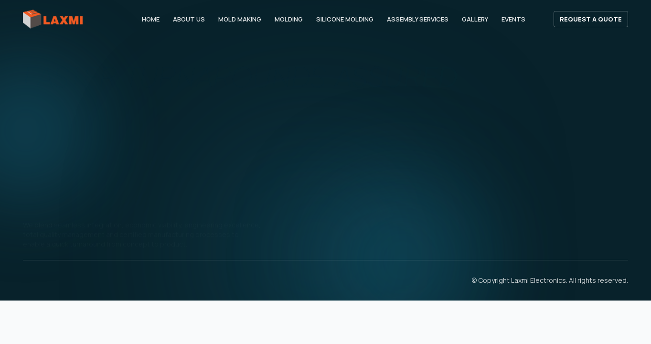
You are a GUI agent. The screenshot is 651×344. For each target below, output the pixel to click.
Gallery (475, 19)
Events (513, 19)
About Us (189, 19)
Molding (289, 19)
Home (151, 19)
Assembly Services (417, 19)
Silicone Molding (345, 19)
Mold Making (239, 19)
